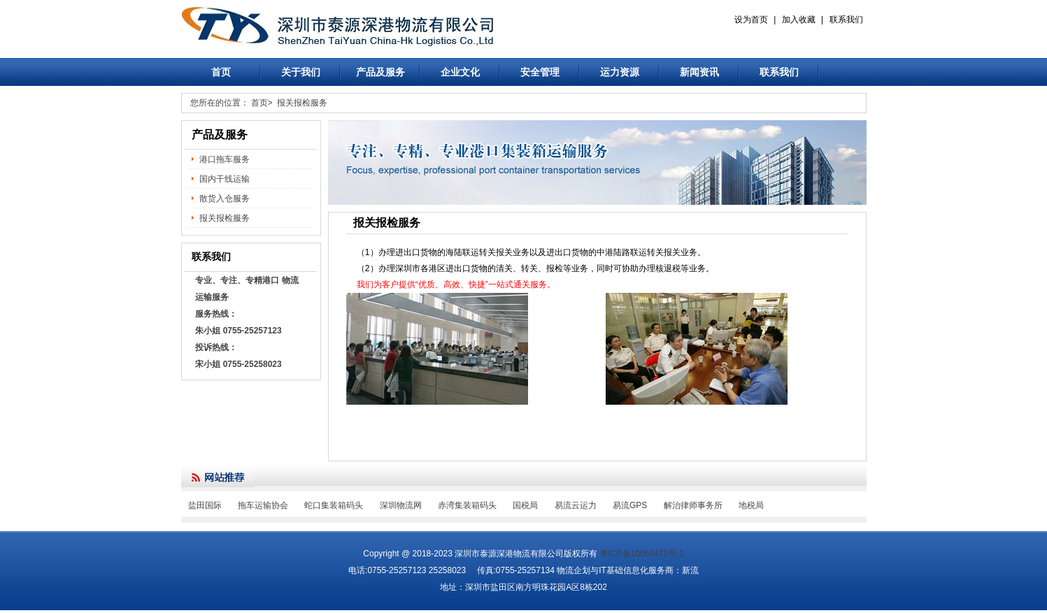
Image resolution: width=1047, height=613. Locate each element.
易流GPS (630, 505)
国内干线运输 (224, 179)
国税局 (525, 505)
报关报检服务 (302, 103)
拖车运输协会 (263, 505)
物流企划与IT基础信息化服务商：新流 (628, 570)
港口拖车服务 (224, 159)
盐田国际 (205, 505)
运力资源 (619, 72)
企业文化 (460, 72)
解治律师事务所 (693, 505)
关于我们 (300, 72)
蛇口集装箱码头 (333, 505)
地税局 (751, 505)
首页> (262, 103)
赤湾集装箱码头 (467, 505)
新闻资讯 (699, 72)
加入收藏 (798, 19)
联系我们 (846, 19)
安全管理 (540, 72)
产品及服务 (380, 72)
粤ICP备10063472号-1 (642, 553)
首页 (221, 72)
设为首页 (751, 19)
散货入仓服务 (224, 198)
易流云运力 (576, 505)
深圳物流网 (401, 505)
